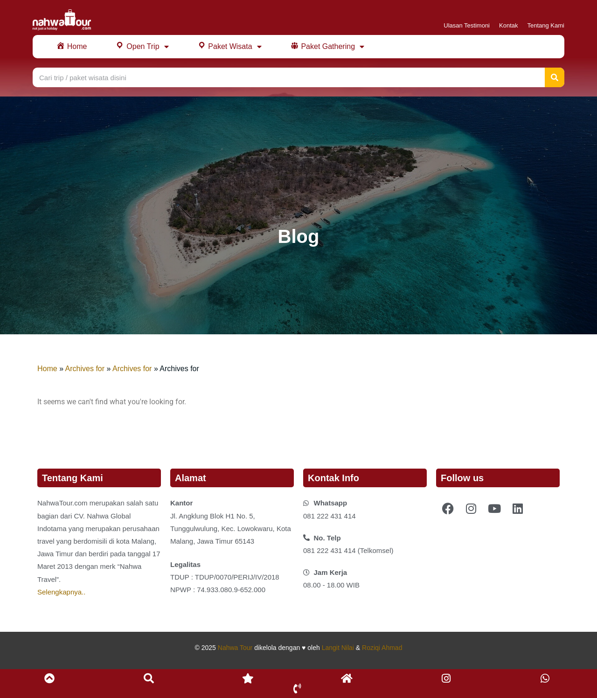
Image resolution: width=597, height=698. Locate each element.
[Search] (554, 77)
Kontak (508, 25)
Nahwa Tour (235, 647)
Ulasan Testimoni (467, 25)
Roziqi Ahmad (382, 647)
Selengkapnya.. (61, 592)
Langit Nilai (338, 647)
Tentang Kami (546, 25)
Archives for (84, 369)
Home (47, 369)
